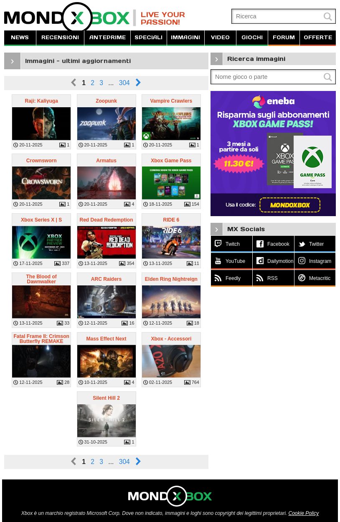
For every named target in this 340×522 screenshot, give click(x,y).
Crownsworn (41, 161)
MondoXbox (70, 17)
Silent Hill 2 (106, 398)
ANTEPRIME (107, 37)
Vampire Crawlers (171, 101)
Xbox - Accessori (171, 339)
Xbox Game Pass (171, 161)
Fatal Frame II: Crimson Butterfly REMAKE (41, 338)
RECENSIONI (60, 37)
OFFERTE (318, 37)
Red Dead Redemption (106, 220)
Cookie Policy (303, 513)
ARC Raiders (106, 279)
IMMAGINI (185, 37)
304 (124, 82)
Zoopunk (106, 101)
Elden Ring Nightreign (171, 279)
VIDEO (220, 37)
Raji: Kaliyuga (41, 101)
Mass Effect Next (106, 339)
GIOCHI (252, 37)
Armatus (106, 161)
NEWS (20, 37)
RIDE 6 (171, 220)
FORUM (284, 37)
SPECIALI (148, 37)
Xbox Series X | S (41, 220)
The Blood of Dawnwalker (41, 279)
